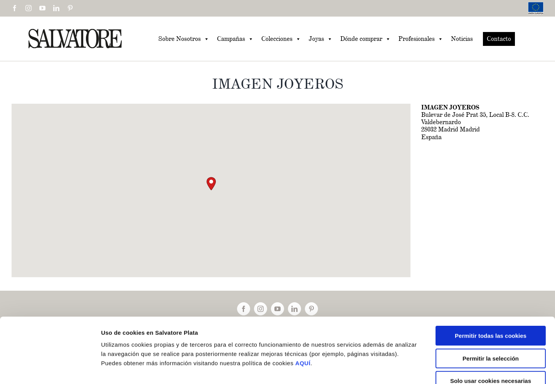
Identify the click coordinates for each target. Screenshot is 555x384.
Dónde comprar (365, 39)
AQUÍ (303, 317)
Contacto (499, 38)
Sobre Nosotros (183, 39)
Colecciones (281, 39)
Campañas (235, 39)
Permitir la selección (490, 312)
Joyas (321, 39)
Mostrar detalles (412, 368)
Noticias (462, 38)
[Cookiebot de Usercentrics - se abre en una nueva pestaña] (50, 369)
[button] (211, 183)
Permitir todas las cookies (490, 289)
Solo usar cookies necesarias (490, 335)
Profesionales (421, 39)
